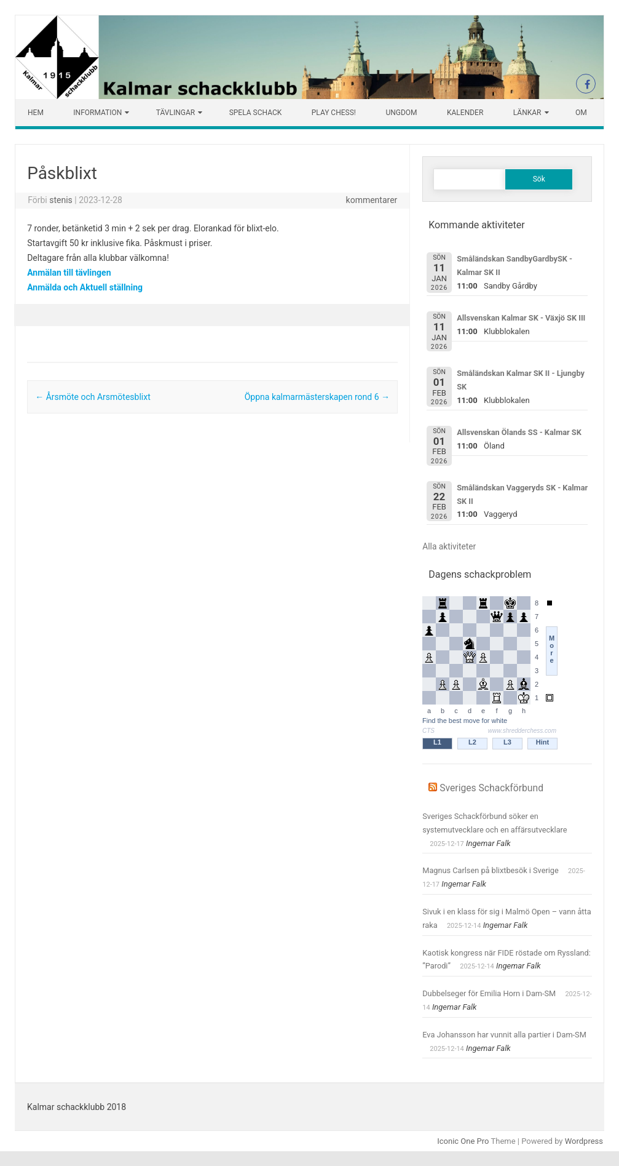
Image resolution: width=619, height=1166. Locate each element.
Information (97, 112)
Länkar (527, 112)
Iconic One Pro (463, 1141)
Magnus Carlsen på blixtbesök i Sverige (490, 870)
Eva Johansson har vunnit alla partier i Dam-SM (504, 1034)
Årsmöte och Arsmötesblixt (93, 397)
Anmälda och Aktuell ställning (85, 287)
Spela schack (255, 112)
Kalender (465, 112)
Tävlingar (175, 112)
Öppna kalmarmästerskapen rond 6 (317, 397)
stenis (61, 200)
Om (581, 112)
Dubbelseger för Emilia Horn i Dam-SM (489, 993)
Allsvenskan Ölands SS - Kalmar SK (519, 432)
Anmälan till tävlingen (69, 273)
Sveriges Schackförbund (491, 788)
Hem (36, 112)
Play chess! (334, 112)
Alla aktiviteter (449, 546)
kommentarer (372, 200)
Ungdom (401, 112)
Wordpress (584, 1141)
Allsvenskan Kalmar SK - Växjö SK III (521, 317)
